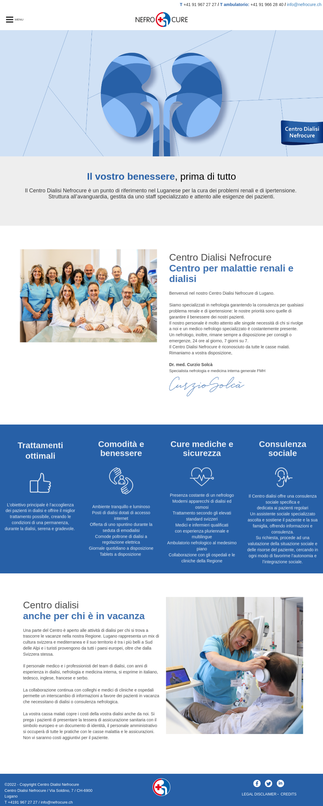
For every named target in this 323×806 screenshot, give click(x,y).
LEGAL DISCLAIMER (259, 794)
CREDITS (288, 794)
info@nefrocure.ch (304, 4)
